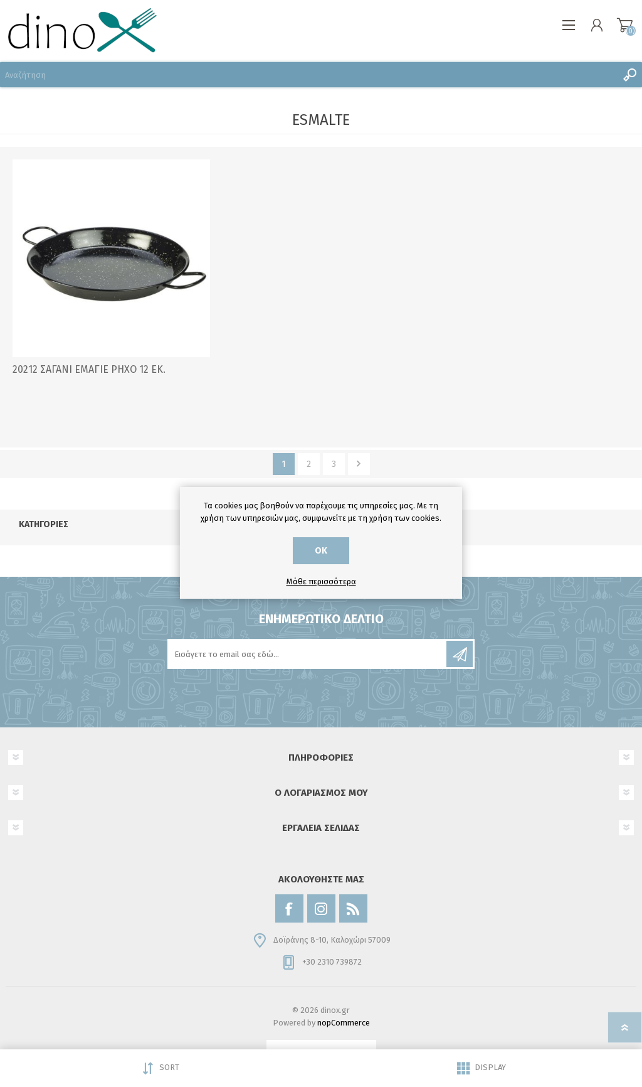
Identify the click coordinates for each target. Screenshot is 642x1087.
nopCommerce (343, 1022)
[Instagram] (321, 908)
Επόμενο (359, 464)
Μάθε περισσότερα (321, 581)
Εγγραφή (459, 654)
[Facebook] (289, 908)
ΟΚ (321, 550)
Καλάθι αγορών (625, 25)
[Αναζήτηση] (308, 74)
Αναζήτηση (629, 74)
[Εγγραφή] (307, 654)
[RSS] (353, 908)
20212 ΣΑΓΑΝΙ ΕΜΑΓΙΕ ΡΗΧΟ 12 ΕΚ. (89, 369)
